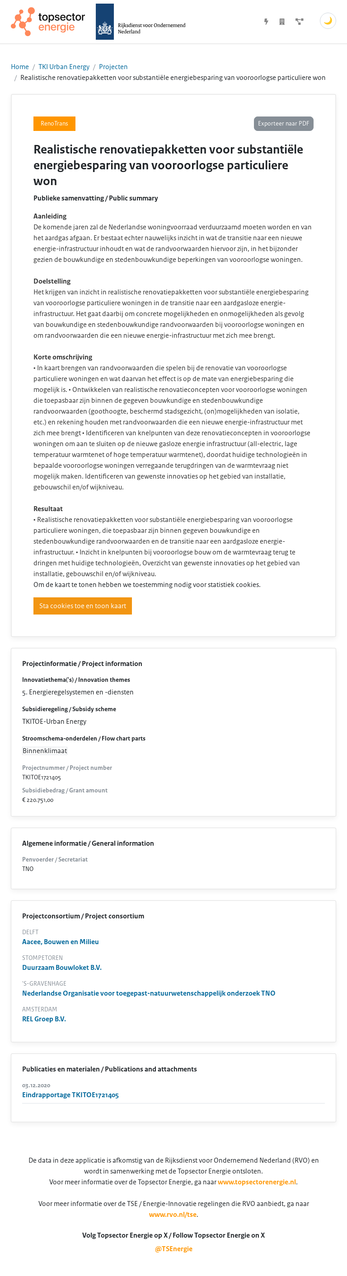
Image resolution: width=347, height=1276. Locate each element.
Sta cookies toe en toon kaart (82, 606)
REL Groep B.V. (44, 1019)
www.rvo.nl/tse (173, 1214)
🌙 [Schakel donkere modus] (328, 20)
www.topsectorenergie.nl (257, 1182)
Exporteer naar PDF (283, 124)
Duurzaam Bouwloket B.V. (62, 967)
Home (20, 66)
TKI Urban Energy (63, 66)
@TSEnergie (173, 1249)
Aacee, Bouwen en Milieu (60, 941)
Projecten (113, 66)
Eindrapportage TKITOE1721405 (70, 1095)
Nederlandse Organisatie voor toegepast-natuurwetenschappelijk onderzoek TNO (149, 993)
